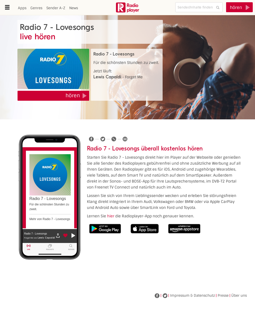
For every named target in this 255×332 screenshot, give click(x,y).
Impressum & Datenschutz (192, 295)
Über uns (239, 295)
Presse (223, 295)
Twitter (164, 295)
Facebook (157, 295)
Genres (36, 8)
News (73, 8)
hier (110, 216)
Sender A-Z (55, 8)
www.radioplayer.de (127, 7)
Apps (22, 8)
